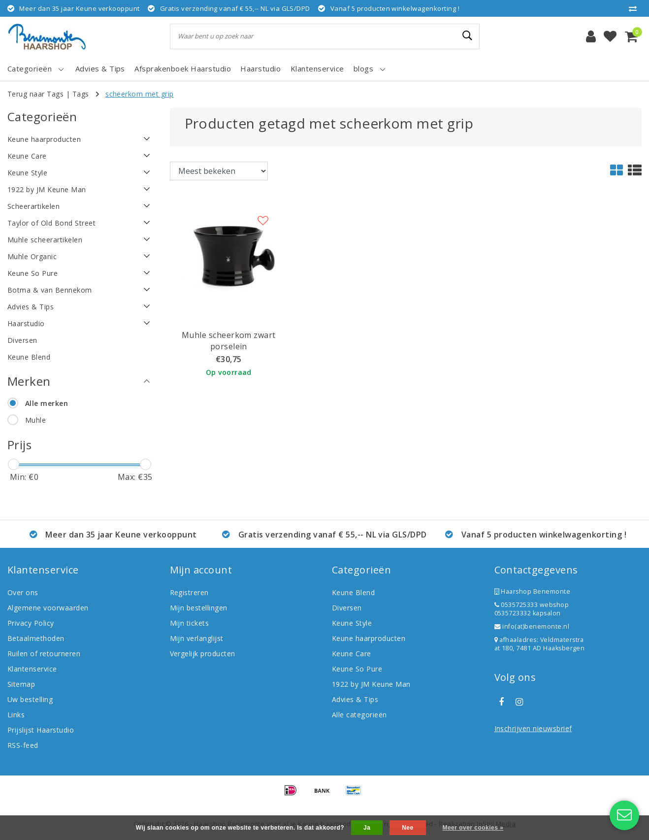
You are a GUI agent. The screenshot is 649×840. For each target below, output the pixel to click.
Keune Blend (353, 592)
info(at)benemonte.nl (532, 626)
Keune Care (351, 653)
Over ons (22, 592)
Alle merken (46, 403)
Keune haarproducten (368, 638)
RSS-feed (22, 745)
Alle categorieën (359, 714)
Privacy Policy (30, 623)
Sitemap (21, 684)
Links (16, 714)
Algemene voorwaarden (48, 607)
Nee (407, 827)
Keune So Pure (357, 668)
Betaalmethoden (36, 638)
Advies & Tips (355, 699)
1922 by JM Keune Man (371, 684)
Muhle (35, 420)
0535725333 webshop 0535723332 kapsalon (531, 609)
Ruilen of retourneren (43, 653)
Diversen (347, 607)
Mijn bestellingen (198, 607)
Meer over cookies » (472, 827)
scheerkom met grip (139, 94)
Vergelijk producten (202, 653)
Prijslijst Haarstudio (40, 730)
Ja (366, 827)
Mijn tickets (189, 623)
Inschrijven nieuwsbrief (533, 728)
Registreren (189, 592)
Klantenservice (32, 668)
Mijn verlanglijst (197, 638)
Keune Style (352, 623)
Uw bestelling (30, 699)
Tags (80, 94)
